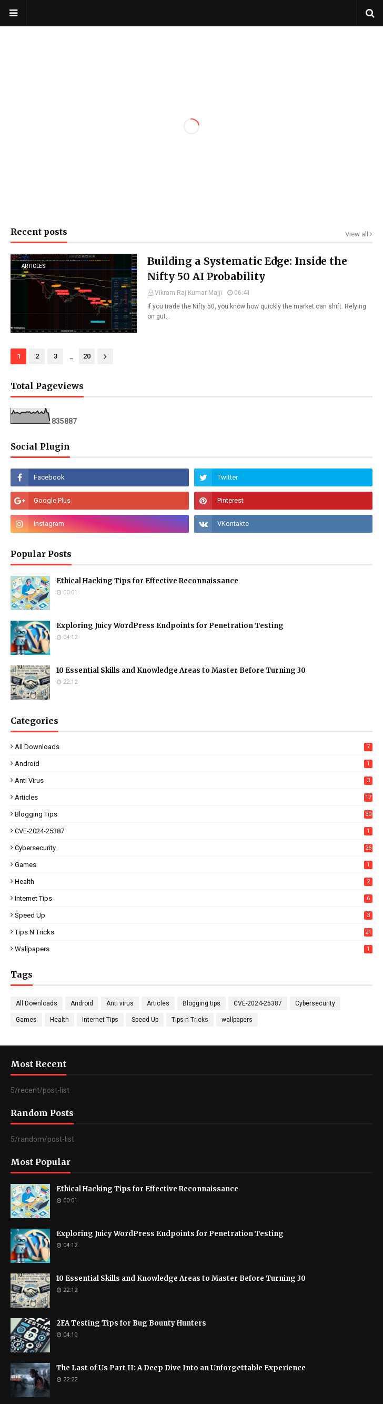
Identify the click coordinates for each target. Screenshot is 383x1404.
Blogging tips (193, 814)
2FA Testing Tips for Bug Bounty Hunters (131, 1323)
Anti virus (193, 780)
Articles (193, 797)
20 (86, 356)
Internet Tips (193, 898)
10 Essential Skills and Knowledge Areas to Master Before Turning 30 (181, 670)
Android (193, 764)
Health (193, 881)
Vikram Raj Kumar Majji (188, 292)
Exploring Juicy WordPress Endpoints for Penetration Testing (170, 625)
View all (356, 234)
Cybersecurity (193, 848)
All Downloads (193, 747)
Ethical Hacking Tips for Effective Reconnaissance (147, 580)
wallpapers (193, 949)
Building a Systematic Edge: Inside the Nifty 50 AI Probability (247, 269)
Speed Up (193, 915)
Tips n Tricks (193, 932)
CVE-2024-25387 (193, 831)
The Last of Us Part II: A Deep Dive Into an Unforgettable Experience (181, 1367)
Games (193, 865)
